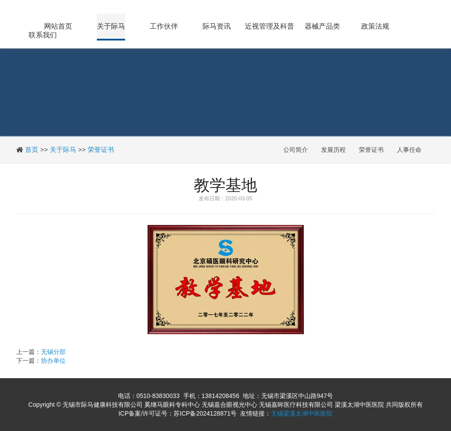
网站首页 (58, 26)
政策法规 (375, 26)
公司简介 (295, 149)
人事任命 (409, 149)
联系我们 (43, 35)
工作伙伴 (164, 26)
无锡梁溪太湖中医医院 (302, 413)
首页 (31, 149)
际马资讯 (217, 26)
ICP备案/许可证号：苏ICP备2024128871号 (177, 413)
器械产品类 (322, 26)
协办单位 (53, 360)
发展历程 (333, 149)
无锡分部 (53, 351)
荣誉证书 (101, 149)
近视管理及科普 (269, 26)
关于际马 (111, 26)
